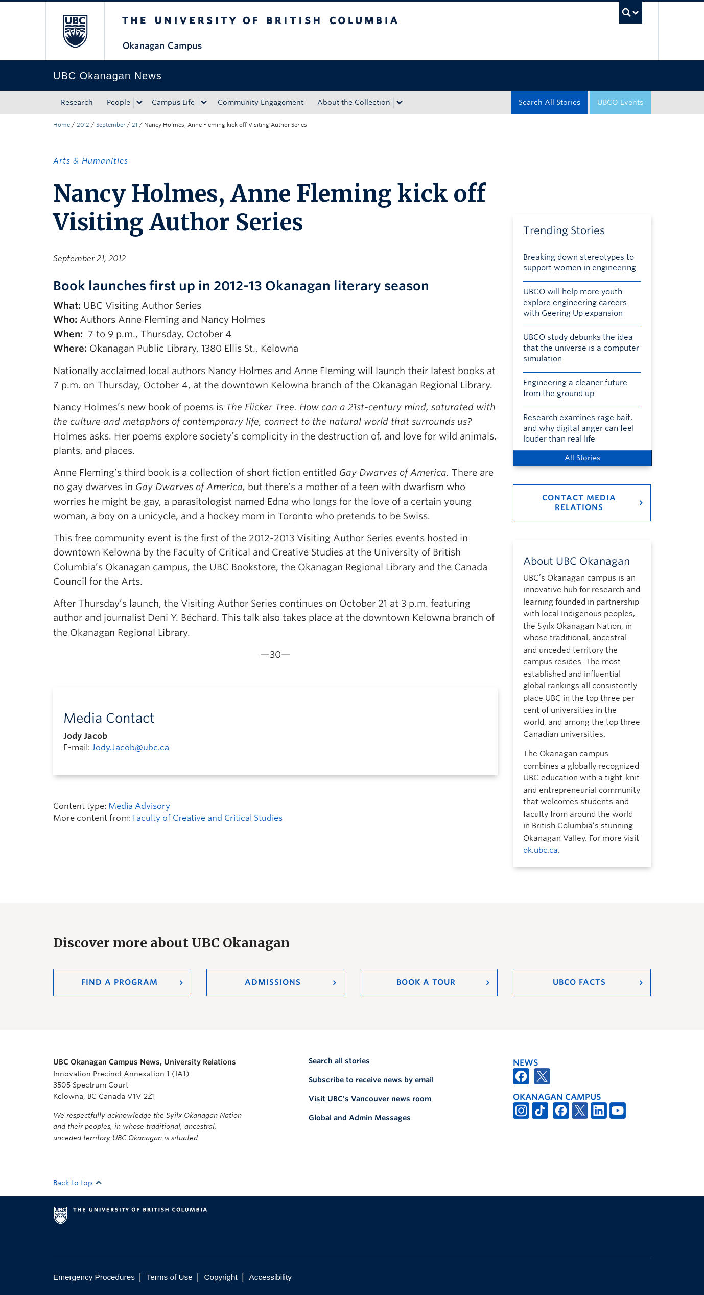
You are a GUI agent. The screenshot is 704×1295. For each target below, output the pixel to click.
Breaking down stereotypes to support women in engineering (579, 262)
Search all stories (339, 1061)
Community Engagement (260, 102)
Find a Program (119, 982)
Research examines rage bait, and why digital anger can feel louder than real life (578, 428)
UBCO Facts (579, 982)
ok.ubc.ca (540, 850)
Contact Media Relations (579, 502)
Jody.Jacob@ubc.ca (130, 747)
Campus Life (173, 102)
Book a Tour (426, 982)
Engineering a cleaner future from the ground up (575, 388)
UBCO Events (620, 102)
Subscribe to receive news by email (371, 1080)
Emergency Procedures (94, 1277)
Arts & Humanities (90, 161)
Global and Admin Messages (360, 1118)
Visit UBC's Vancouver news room (370, 1099)
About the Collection (353, 102)
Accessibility (270, 1277)
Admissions (273, 982)
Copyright (220, 1277)
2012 (83, 124)
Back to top (77, 1182)
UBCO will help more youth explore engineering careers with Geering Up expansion (575, 302)
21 (134, 124)
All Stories (582, 458)
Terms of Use (170, 1277)
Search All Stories (549, 102)
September (110, 124)
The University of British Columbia (74, 31)
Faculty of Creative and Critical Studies (208, 818)
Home (61, 124)
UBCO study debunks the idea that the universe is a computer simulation (581, 348)
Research (77, 102)
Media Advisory (139, 806)
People (118, 102)
